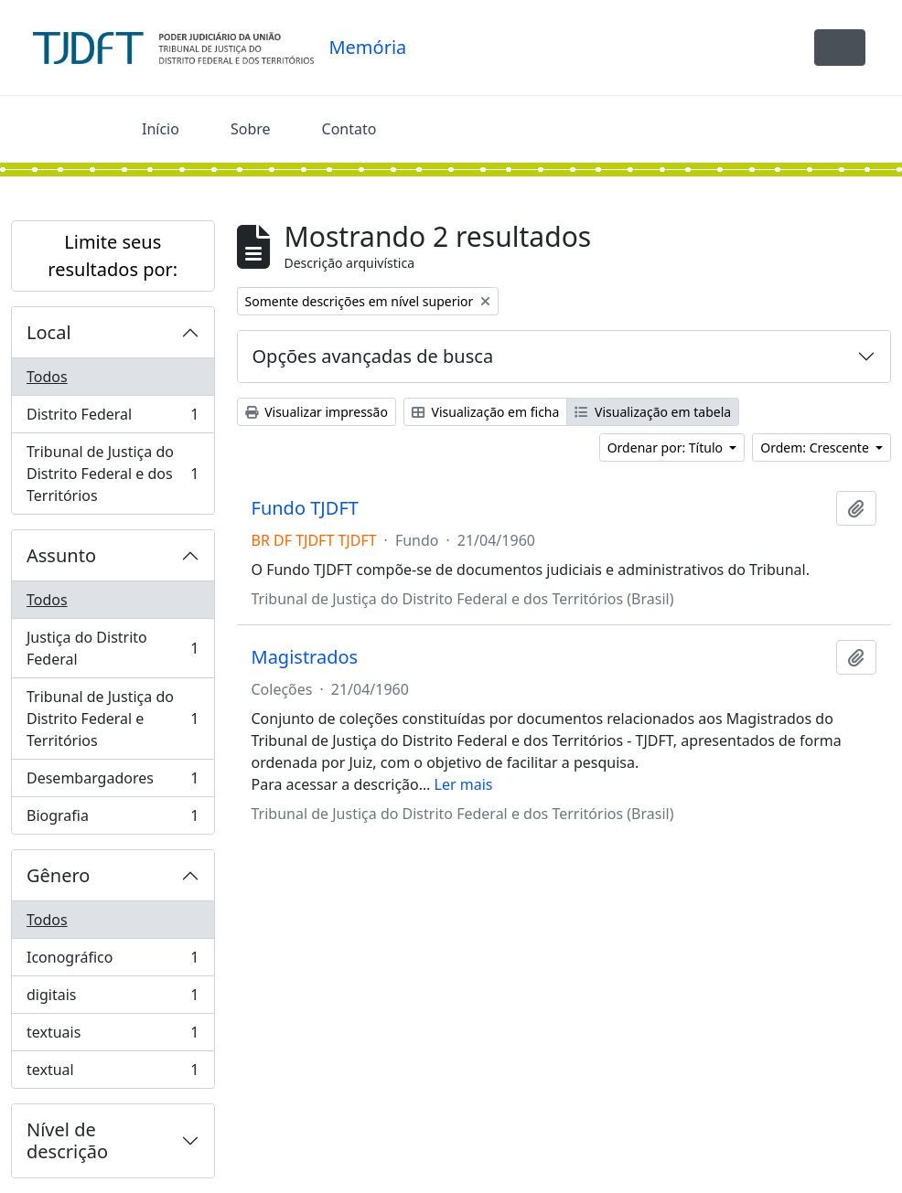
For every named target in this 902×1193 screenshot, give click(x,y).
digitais (112, 999)
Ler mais (464, 784)
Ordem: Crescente (816, 447)
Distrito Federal (112, 418)
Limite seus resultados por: (112, 255)
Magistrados (305, 657)
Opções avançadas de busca (373, 356)
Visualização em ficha (486, 412)
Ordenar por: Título (666, 447)
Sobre (251, 129)
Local (49, 332)
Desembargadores (112, 782)
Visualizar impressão (316, 412)
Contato (349, 129)
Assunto (61, 555)
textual (112, 1073)
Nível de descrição (67, 1140)
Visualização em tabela (652, 412)
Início (160, 129)
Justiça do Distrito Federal (112, 648)
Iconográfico (112, 961)
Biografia (112, 819)
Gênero (58, 875)
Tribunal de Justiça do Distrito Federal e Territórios (112, 719)
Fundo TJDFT (305, 508)
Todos (47, 377)
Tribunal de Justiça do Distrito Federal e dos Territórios (112, 474)
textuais (112, 1036)
